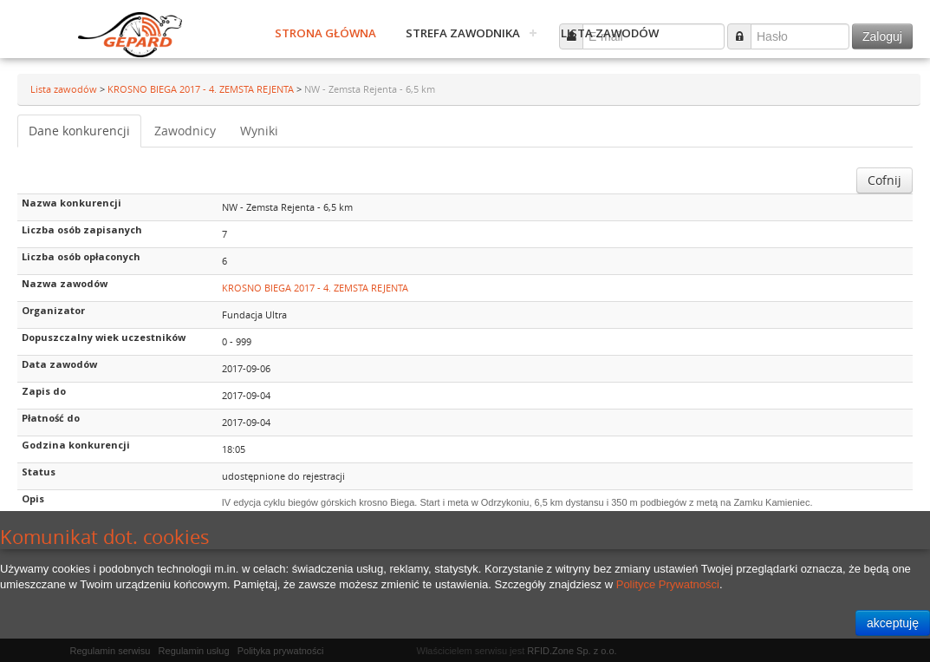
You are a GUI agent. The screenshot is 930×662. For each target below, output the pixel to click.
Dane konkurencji (79, 130)
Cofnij (884, 180)
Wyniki (259, 130)
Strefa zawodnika (463, 33)
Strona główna (325, 33)
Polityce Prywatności (667, 584)
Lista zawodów (610, 33)
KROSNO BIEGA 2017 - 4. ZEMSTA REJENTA (201, 88)
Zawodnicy (185, 130)
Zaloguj (882, 36)
